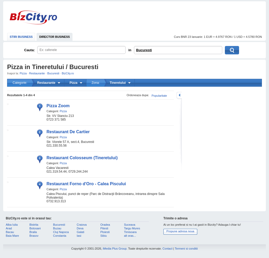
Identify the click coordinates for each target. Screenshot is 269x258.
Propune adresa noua (180, 231)
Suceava (129, 224)
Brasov (33, 235)
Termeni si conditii (186, 248)
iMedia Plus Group (115, 248)
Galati (80, 232)
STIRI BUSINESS (21, 36)
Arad (9, 228)
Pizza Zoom (58, 106)
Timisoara (130, 232)
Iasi (79, 235)
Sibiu (103, 235)
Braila (33, 232)
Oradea (105, 224)
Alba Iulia (12, 224)
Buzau (57, 228)
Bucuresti (144, 50)
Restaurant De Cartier (68, 132)
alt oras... (130, 235)
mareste (179, 95)
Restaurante (37, 73)
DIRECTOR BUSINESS (54, 36)
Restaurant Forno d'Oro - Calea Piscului (86, 184)
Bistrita (33, 224)
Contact (168, 248)
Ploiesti (105, 232)
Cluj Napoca (61, 232)
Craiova (82, 224)
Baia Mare (12, 235)
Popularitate (159, 95)
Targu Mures (132, 228)
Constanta (59, 235)
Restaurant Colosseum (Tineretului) (82, 158)
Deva (80, 228)
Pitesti (104, 228)
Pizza (23, 73)
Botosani (35, 228)
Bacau (10, 232)
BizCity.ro (33, 17)
